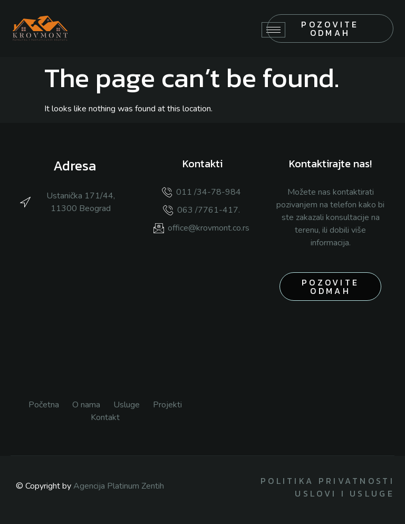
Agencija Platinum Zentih (118, 486)
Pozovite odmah (330, 28)
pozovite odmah (330, 286)
